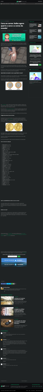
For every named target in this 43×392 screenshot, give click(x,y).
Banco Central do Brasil (10, 108)
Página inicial (3, 21)
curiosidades (10, 233)
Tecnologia (12, 3)
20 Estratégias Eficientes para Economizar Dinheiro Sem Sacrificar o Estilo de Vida (33, 37)
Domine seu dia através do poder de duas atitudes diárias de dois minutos (33, 31)
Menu (2, 1)
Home (27, 390)
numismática (4, 104)
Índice (29, 390)
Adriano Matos (7, 287)
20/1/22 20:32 (8, 339)
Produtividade (17, 3)
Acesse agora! (25, 252)
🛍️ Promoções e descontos (5, 3)
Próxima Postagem (24, 380)
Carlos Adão (8, 235)
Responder (4, 336)
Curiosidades (7, 21)
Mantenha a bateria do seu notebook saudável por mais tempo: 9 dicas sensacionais (33, 25)
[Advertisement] (21, 12)
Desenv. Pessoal (22, 3)
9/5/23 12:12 (8, 358)
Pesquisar (39, 1)
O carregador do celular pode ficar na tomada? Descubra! (20, 322)
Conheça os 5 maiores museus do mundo (19, 299)
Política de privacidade (39, 390)
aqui (33, 83)
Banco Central (10, 119)
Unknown (5, 339)
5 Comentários (12, 30)
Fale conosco (33, 390)
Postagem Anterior (4, 380)
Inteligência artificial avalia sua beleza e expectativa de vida (19, 310)
